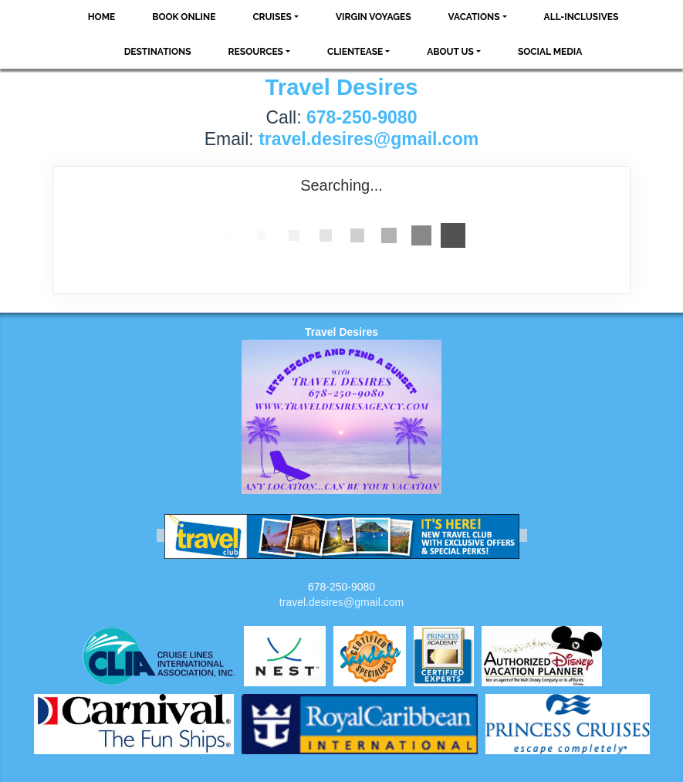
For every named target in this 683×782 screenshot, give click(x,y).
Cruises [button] (272, 17)
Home (102, 17)
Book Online (183, 17)
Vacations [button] (474, 17)
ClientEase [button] (355, 51)
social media (550, 51)
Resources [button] (255, 51)
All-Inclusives (581, 17)
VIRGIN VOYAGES (373, 17)
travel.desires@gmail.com (341, 602)
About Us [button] (450, 51)
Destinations (157, 51)
